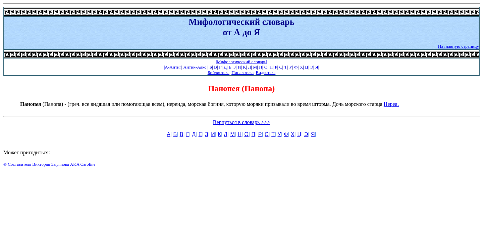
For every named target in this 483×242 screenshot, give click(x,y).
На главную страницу (458, 46)
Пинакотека (242, 72)
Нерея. (391, 104)
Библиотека (218, 72)
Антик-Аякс (195, 67)
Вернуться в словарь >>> (241, 122)
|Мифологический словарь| (241, 61)
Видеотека (265, 72)
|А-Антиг (172, 67)
